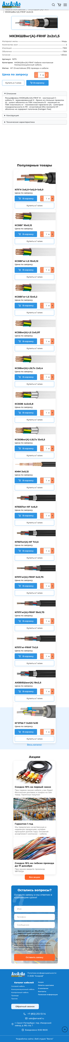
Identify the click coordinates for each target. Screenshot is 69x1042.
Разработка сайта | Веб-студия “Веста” (34, 1039)
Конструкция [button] (12, 115)
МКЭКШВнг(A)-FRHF (24, 62)
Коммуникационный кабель (28, 65)
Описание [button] (11, 93)
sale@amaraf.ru (36, 1018)
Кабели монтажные (43, 62)
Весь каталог (34, 744)
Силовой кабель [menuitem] (18, 986)
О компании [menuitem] (43, 988)
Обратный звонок (25, 1006)
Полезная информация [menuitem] (48, 995)
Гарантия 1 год (24, 824)
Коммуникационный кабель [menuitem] (22, 989)
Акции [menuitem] (41, 982)
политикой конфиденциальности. (34, 935)
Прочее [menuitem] (14, 999)
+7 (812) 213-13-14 (36, 1014)
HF (11, 68)
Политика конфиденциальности (41, 973)
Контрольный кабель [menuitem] (19, 992)
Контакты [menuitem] (42, 991)
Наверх (65, 1029)
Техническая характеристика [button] (20, 122)
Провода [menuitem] (14, 996)
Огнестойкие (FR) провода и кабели (31, 68)
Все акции (34, 877)
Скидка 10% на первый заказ (33, 787)
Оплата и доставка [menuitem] (46, 985)
